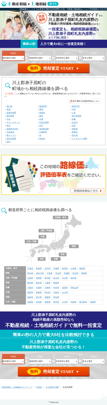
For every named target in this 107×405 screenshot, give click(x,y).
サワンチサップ (13, 122)
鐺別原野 (10, 116)
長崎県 (47, 302)
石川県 (65, 278)
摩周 (41, 109)
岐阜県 (39, 283)
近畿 (56, 259)
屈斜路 (75, 129)
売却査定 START (53, 68)
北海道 (30, 269)
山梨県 (30, 278)
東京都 (30, 273)
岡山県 (47, 293)
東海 (63, 254)
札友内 (75, 122)
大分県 (65, 302)
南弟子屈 (76, 106)
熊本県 (56, 302)
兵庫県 (47, 288)
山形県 (73, 269)
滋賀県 (65, 288)
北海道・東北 (60, 217)
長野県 (39, 278)
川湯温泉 (10, 132)
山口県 (65, 293)
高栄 (74, 126)
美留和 (42, 113)
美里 (8, 109)
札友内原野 (44, 122)
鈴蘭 (74, 119)
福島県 (82, 269)
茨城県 (67, 273)
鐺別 (41, 116)
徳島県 (30, 297)
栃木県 (75, 273)
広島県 (56, 293)
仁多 (74, 113)
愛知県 (30, 283)
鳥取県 (30, 293)
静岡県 (56, 283)
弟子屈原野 (76, 116)
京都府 (39, 288)
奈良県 (56, 288)
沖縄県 (93, 302)
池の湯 (75, 135)
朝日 (8, 142)
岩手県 (47, 269)
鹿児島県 (83, 302)
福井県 (73, 278)
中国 (42, 237)
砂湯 (41, 119)
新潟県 (47, 278)
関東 (74, 246)
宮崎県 (73, 302)
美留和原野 (11, 113)
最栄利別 (43, 106)
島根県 (39, 293)
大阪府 (30, 288)
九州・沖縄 (31, 241)
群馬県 (84, 273)
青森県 (39, 269)
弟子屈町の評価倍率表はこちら (86, 101)
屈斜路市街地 (12, 129)
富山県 (56, 278)
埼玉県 (58, 273)
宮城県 (56, 269)
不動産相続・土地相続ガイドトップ (16, 387)
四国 (42, 259)
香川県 (39, 297)
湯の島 (9, 106)
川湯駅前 (43, 132)
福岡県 (30, 302)
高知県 (56, 297)
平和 (74, 109)
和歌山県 (74, 288)
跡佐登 (42, 139)
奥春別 (75, 132)
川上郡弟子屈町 (52, 387)
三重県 (47, 283)
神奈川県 (40, 273)
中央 (8, 119)
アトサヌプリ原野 (79, 139)
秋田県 (65, 269)
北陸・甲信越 (46, 231)
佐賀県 (39, 302)
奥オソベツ (11, 135)
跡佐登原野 (11, 139)
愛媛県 (47, 297)
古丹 (41, 126)
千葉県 (49, 273)
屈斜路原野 (44, 129)
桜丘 (8, 126)
